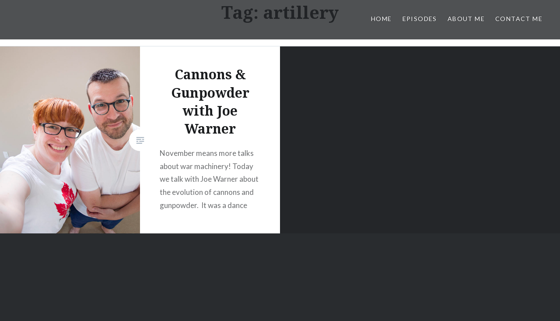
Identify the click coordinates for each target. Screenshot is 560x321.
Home (381, 18)
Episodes (419, 18)
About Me (466, 18)
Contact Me (518, 18)
